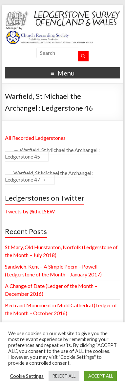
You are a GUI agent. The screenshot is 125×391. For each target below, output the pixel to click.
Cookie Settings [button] (27, 376)
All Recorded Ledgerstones (35, 138)
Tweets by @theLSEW (30, 211)
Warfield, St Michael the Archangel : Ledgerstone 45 (52, 153)
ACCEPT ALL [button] (100, 376)
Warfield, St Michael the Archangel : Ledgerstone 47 (49, 176)
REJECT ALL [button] (63, 376)
